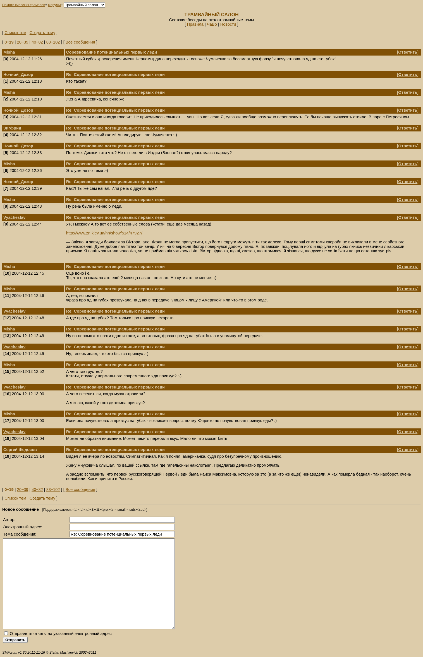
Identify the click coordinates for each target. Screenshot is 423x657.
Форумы (54, 5)
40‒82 (37, 42)
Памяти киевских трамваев (23, 5)
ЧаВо (212, 24)
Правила (195, 24)
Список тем (15, 32)
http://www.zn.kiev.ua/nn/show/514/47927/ (104, 233)
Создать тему (42, 32)
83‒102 (53, 42)
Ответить (407, 52)
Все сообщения (80, 42)
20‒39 (22, 42)
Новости (228, 24)
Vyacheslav (14, 217)
